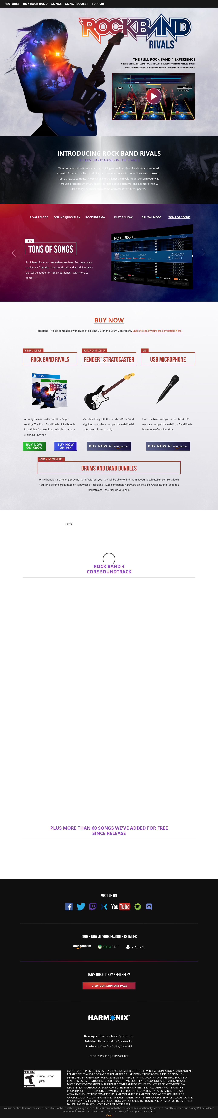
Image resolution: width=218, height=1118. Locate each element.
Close (109, 1115)
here (152, 1111)
